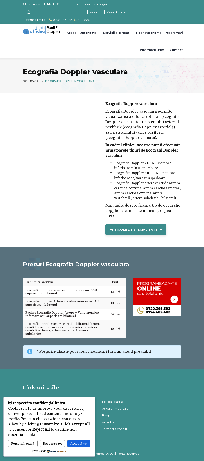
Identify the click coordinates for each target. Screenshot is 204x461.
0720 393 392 (60, 20)
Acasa (71, 33)
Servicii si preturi (116, 33)
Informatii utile (152, 50)
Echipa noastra (112, 401)
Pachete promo (149, 33)
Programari (174, 33)
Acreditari (109, 422)
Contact (176, 50)
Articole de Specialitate (133, 230)
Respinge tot (52, 443)
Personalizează (22, 443)
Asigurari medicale (115, 408)
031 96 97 (81, 20)
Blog (105, 415)
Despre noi (88, 33)
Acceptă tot (78, 443)
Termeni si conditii (115, 429)
